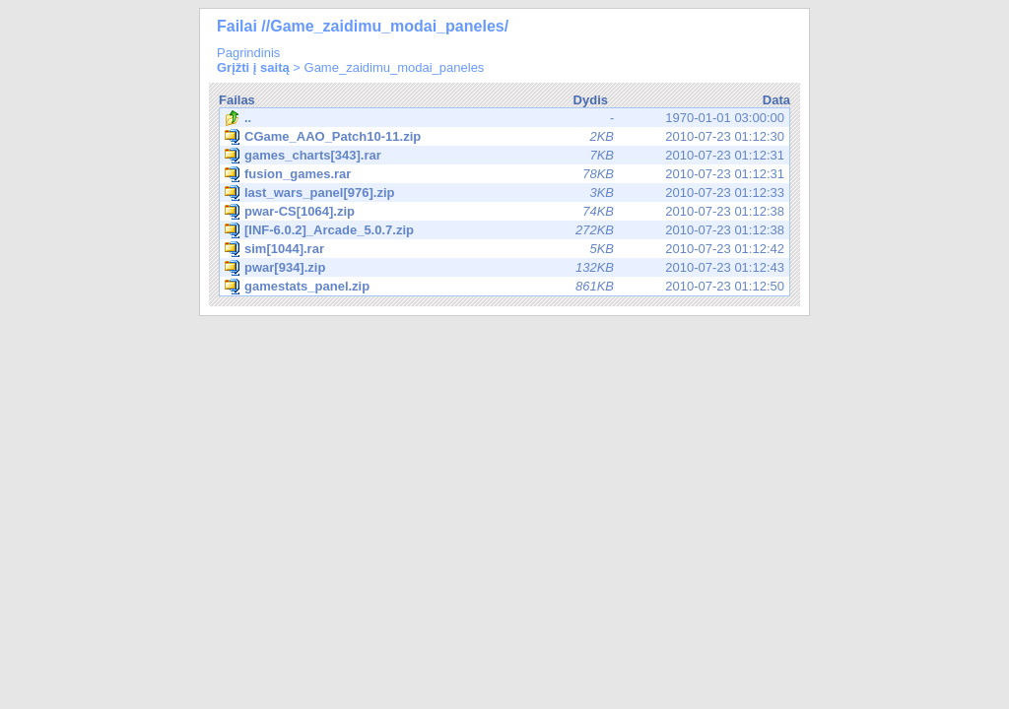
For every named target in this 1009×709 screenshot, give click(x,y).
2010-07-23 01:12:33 (504, 193)
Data (776, 100)
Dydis (590, 100)
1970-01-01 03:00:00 (504, 118)
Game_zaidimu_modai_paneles (394, 67)
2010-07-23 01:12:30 (504, 137)
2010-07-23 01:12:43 (504, 268)
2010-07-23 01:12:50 (504, 286)
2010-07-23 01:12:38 (504, 212)
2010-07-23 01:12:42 (504, 249)
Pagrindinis (248, 52)
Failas (237, 100)
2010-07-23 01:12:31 (504, 155)
